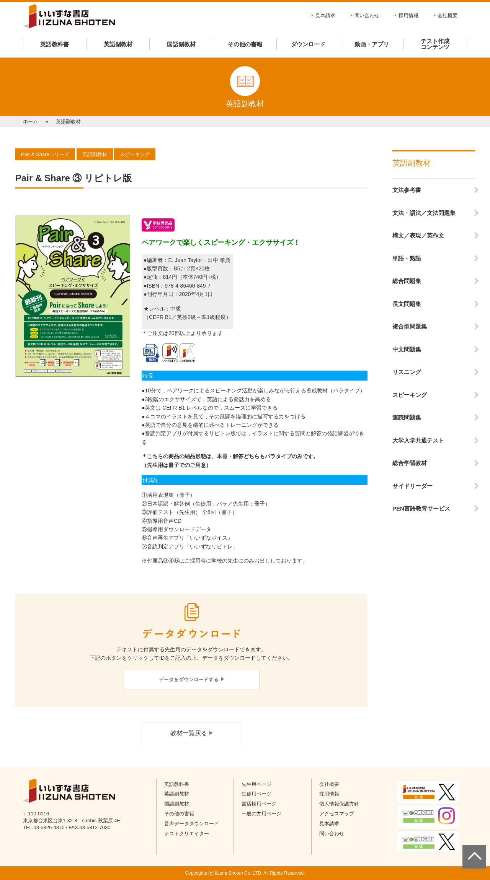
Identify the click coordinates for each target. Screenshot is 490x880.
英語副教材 (118, 44)
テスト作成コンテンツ (435, 44)
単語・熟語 (406, 258)
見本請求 (325, 15)
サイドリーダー (412, 486)
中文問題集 (406, 349)
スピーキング (409, 395)
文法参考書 (406, 190)
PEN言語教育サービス (421, 508)
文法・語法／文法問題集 (424, 213)
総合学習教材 (409, 463)
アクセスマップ (336, 814)
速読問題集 (406, 417)
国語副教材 (181, 44)
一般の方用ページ (261, 814)
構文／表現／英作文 (418, 235)
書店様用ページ (259, 804)
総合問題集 (406, 281)
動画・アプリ (371, 44)
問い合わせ (366, 15)
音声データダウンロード (191, 823)
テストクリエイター (186, 833)
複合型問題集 (409, 326)
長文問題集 (406, 304)
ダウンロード (308, 44)
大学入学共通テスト (418, 440)
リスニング (406, 372)
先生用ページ (256, 784)
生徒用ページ (256, 794)
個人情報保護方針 (339, 804)
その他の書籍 (245, 44)
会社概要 (447, 15)
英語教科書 (54, 44)
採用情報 (408, 15)
